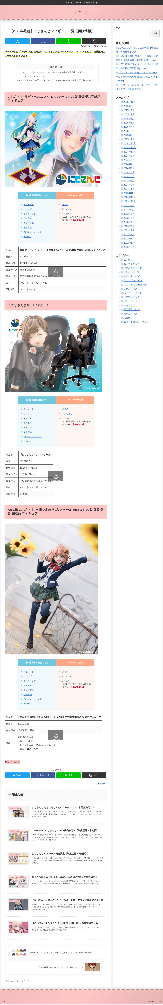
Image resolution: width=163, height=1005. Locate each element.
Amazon (27, 237)
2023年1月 (129, 234)
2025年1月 (129, 139)
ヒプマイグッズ (132, 297)
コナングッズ (130, 289)
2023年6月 (129, 214)
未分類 (127, 318)
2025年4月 (129, 127)
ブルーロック (130, 301)
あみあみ (28, 219)
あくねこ (128, 260)
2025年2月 (129, 135)
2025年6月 (129, 118)
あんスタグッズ (132, 264)
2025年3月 (129, 131)
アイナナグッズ (132, 276)
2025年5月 (129, 122)
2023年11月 (130, 197)
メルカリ (66, 214)
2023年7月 (129, 209)
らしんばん (67, 210)
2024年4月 (129, 176)
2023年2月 (129, 230)
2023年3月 (129, 226)
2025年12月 (130, 102)
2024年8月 (129, 160)
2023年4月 (129, 222)
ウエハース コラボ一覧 (135, 284)
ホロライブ (129, 305)
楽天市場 (28, 228)
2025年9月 (129, 106)
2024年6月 (129, 168)
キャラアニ (29, 223)
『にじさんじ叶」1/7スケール (30, 76)
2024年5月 (129, 172)
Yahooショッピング (33, 233)
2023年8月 (129, 205)
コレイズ (28, 210)
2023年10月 (130, 201)
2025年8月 (129, 110)
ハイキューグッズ (133, 293)
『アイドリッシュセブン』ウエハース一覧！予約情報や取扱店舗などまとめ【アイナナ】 (137, 76)
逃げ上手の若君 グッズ (136, 322)
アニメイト (29, 205)
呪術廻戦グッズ (132, 309)
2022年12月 (130, 238)
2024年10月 (130, 151)
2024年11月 (130, 147)
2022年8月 (129, 247)
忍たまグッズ (130, 313)
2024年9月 (129, 156)
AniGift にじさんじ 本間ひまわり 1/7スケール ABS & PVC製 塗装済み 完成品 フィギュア (56, 81)
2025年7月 (129, 114)
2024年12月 (130, 143)
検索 (118, 27)
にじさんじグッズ (12, 762)
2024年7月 (129, 164)
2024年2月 (129, 185)
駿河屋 (65, 205)
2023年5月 (129, 218)
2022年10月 (130, 243)
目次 (52, 66)
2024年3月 (129, 180)
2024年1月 (129, 189)
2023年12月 (130, 193)
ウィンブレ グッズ (133, 280)
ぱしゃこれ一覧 (132, 272)
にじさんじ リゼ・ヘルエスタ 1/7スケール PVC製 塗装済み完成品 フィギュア (51, 72)
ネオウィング (30, 214)
